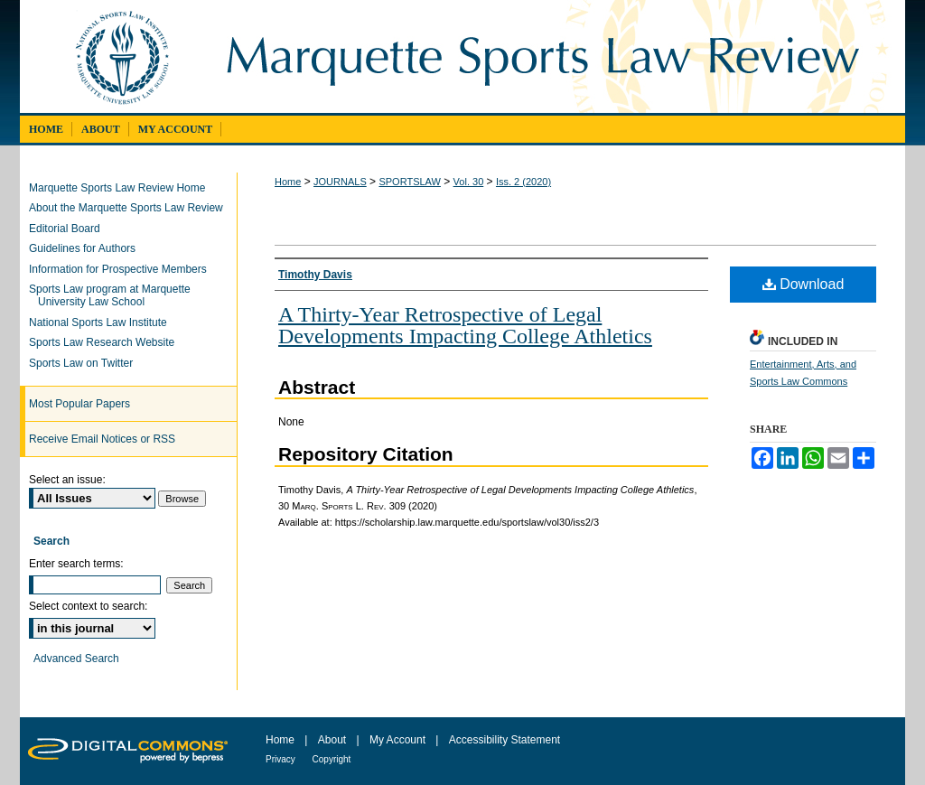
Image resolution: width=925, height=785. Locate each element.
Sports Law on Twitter (85, 363)
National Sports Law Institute (102, 322)
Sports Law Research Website (106, 342)
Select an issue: (67, 479)
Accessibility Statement (504, 740)
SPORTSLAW (409, 181)
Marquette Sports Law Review (555, 56)
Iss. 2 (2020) (523, 181)
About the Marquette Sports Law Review (130, 207)
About (334, 740)
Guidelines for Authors (86, 248)
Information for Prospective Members (122, 269)
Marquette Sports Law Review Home (121, 188)
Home (288, 181)
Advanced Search (76, 658)
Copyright (332, 759)
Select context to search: (88, 606)
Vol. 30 (468, 181)
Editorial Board (69, 228)
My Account (398, 740)
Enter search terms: (76, 563)
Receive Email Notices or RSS (102, 439)
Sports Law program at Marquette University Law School (114, 295)
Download (803, 284)
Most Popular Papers (79, 403)
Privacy (282, 759)
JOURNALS (340, 181)
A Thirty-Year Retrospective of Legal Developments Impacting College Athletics (465, 325)
